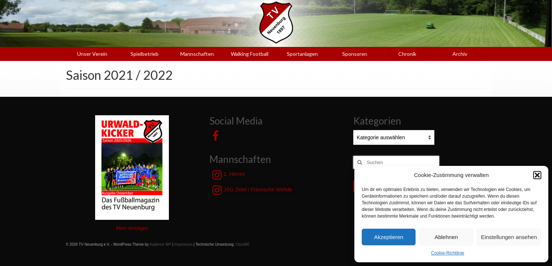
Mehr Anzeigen (132, 228)
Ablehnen (446, 237)
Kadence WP (160, 244)
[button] (537, 175)
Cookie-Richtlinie (447, 253)
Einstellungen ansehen (509, 237)
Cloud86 (242, 244)
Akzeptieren (388, 237)
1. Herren (228, 174)
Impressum (183, 244)
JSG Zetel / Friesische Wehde (252, 189)
